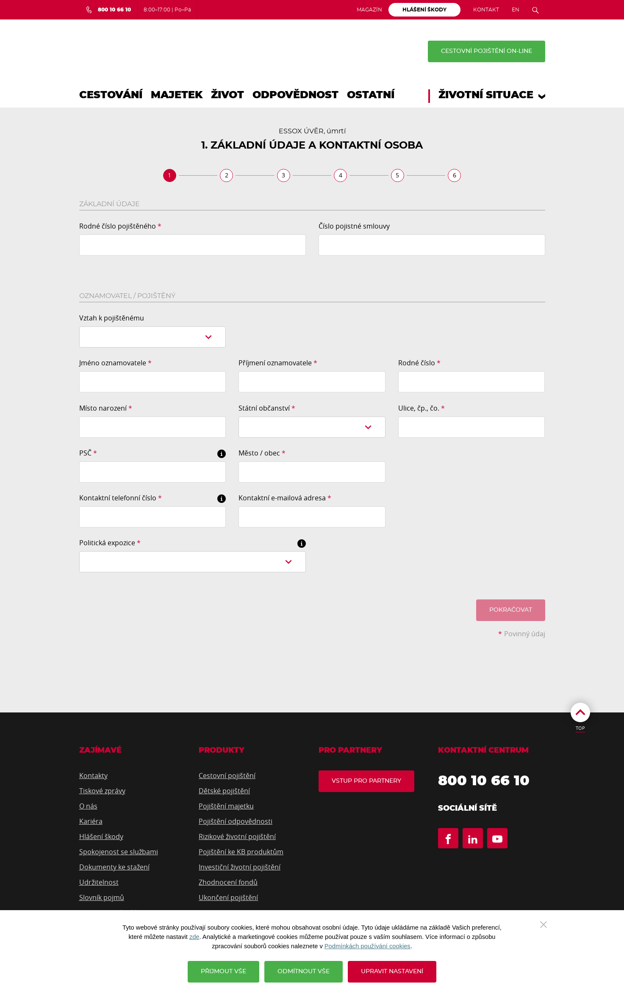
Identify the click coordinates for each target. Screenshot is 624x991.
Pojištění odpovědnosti (235, 821)
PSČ (88, 453)
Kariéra (91, 821)
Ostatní (370, 95)
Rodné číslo (419, 362)
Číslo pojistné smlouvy (354, 226)
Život (227, 95)
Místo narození (105, 408)
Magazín (369, 9)
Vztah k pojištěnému (111, 318)
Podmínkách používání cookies (367, 946)
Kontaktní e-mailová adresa (285, 497)
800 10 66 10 (490, 782)
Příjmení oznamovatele (278, 362)
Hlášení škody (101, 836)
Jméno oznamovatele (115, 362)
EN (515, 9)
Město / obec (262, 453)
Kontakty (93, 775)
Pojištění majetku (226, 806)
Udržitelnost (99, 882)
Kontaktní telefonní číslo (120, 497)
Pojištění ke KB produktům (241, 851)
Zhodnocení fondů (228, 882)
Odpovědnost (295, 95)
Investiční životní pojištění (239, 867)
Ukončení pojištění (228, 897)
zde (194, 936)
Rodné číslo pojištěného (120, 226)
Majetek (176, 95)
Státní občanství (267, 408)
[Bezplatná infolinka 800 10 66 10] (108, 9)
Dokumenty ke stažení (114, 867)
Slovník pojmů (101, 897)
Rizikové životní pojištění (237, 836)
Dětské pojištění (224, 790)
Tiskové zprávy (102, 790)
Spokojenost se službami (118, 851)
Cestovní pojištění (227, 775)
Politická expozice (110, 542)
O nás (88, 806)
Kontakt (486, 9)
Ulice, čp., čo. (421, 408)
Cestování (110, 95)
